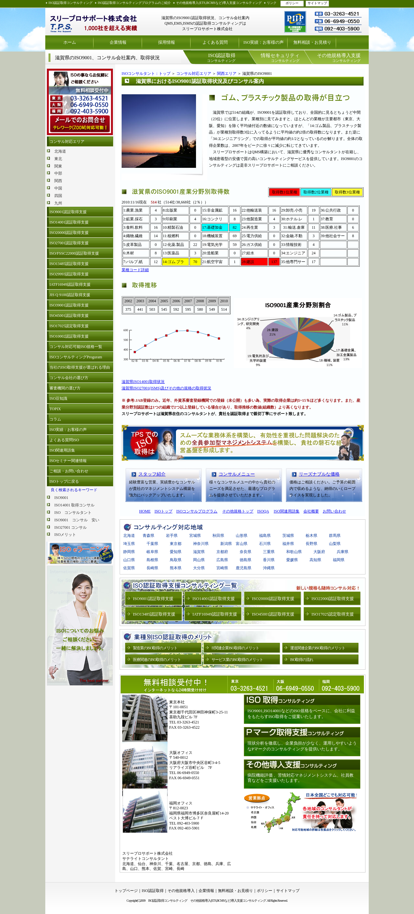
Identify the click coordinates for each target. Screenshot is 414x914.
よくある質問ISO (64, 440)
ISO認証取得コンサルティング (71, 3)
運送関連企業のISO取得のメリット (317, 648)
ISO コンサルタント (73, 512)
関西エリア (226, 73)
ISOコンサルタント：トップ (146, 73)
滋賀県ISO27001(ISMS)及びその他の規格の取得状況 (166, 388)
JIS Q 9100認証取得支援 (69, 295)
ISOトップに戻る (64, 481)
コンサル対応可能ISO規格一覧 (75, 346)
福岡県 (338, 560)
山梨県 (335, 543)
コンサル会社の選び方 (68, 378)
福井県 (288, 543)
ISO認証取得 (152, 890)
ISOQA (263, 511)
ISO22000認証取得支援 (332, 598)
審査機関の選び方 (65, 388)
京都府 (222, 552)
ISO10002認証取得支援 (69, 336)
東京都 (175, 543)
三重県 (269, 552)
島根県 (152, 560)
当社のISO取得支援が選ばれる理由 (79, 367)
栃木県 (311, 535)
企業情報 (118, 42)
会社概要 (311, 511)
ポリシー (292, 3)
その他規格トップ (237, 511)
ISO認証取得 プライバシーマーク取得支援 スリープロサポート (93, 21)
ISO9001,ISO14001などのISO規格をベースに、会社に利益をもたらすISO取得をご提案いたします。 (301, 713)
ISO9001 (61, 497)
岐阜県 (152, 552)
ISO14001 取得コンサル (74, 505)
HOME (144, 511)
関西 (58, 181)
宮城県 (195, 535)
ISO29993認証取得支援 (69, 274)
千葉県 (152, 543)
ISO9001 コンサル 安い (76, 520)
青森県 (148, 535)
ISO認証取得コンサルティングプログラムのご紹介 (134, 3)
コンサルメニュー (237, 474)
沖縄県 (269, 568)
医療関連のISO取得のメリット (157, 659)
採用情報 (166, 42)
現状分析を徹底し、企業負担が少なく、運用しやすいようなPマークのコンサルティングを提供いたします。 (302, 746)
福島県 (265, 535)
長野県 (311, 543)
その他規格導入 (181, 890)
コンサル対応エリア (66, 141)
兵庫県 (342, 552)
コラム (55, 419)
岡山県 (199, 560)
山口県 (129, 560)
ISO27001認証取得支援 (69, 243)
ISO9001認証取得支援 (68, 212)
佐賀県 (129, 568)
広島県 (222, 560)
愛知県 (175, 552)
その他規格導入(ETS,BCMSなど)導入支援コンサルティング (219, 3)
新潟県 (226, 543)
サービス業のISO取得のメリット (237, 659)
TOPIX (55, 409)
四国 (58, 195)
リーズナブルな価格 (319, 474)
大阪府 (319, 552)
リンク (272, 3)
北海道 (60, 151)
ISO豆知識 (58, 398)
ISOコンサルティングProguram (75, 357)
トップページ (126, 890)
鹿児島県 (243, 568)
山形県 (241, 535)
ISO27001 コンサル (70, 527)
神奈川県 (201, 543)
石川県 (265, 543)
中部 (58, 173)
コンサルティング (221, 58)
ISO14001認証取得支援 (69, 222)
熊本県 (175, 568)
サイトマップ (317, 3)
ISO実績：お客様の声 (264, 42)
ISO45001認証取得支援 (69, 315)
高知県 (315, 560)
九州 (58, 203)
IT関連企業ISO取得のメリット (235, 648)
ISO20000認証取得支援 (69, 232)
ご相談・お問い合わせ (68, 471)
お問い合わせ (334, 511)
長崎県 (152, 568)
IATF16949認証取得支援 (70, 284)
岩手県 (172, 535)
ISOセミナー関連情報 (68, 460)
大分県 (199, 568)
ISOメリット (65, 534)
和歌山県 (294, 552)
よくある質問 (215, 42)
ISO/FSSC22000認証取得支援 (74, 253)
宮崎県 (224, 568)
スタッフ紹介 (152, 474)
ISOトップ (163, 511)
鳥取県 (175, 560)
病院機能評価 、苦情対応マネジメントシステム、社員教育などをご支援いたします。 (300, 778)
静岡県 (129, 552)
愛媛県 (292, 560)
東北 (58, 158)
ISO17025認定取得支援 (69, 326)
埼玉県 (129, 543)
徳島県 (245, 560)
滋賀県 (199, 552)
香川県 (269, 560)
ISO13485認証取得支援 (69, 263)
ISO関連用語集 (62, 450)
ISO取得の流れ (301, 659)
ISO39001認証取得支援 (69, 305)
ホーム (69, 42)
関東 (58, 166)
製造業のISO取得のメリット (155, 648)
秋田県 (218, 535)
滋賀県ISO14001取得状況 (143, 381)
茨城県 (288, 535)
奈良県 (245, 552)
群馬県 (335, 535)
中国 (58, 188)
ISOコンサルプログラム (196, 511)
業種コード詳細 (135, 270)
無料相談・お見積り (312, 42)
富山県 (241, 543)
